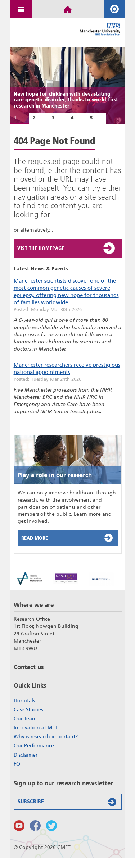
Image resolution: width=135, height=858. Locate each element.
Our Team (25, 718)
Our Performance (34, 745)
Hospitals (24, 700)
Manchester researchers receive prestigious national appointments (67, 368)
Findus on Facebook (35, 825)
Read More (68, 537)
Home (67, 9)
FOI (18, 764)
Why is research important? (46, 736)
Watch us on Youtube (19, 825)
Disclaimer (25, 755)
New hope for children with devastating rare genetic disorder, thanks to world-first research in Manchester (66, 100)
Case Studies (28, 709)
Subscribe (69, 802)
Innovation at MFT (36, 727)
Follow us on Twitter (51, 825)
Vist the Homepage (66, 248)
